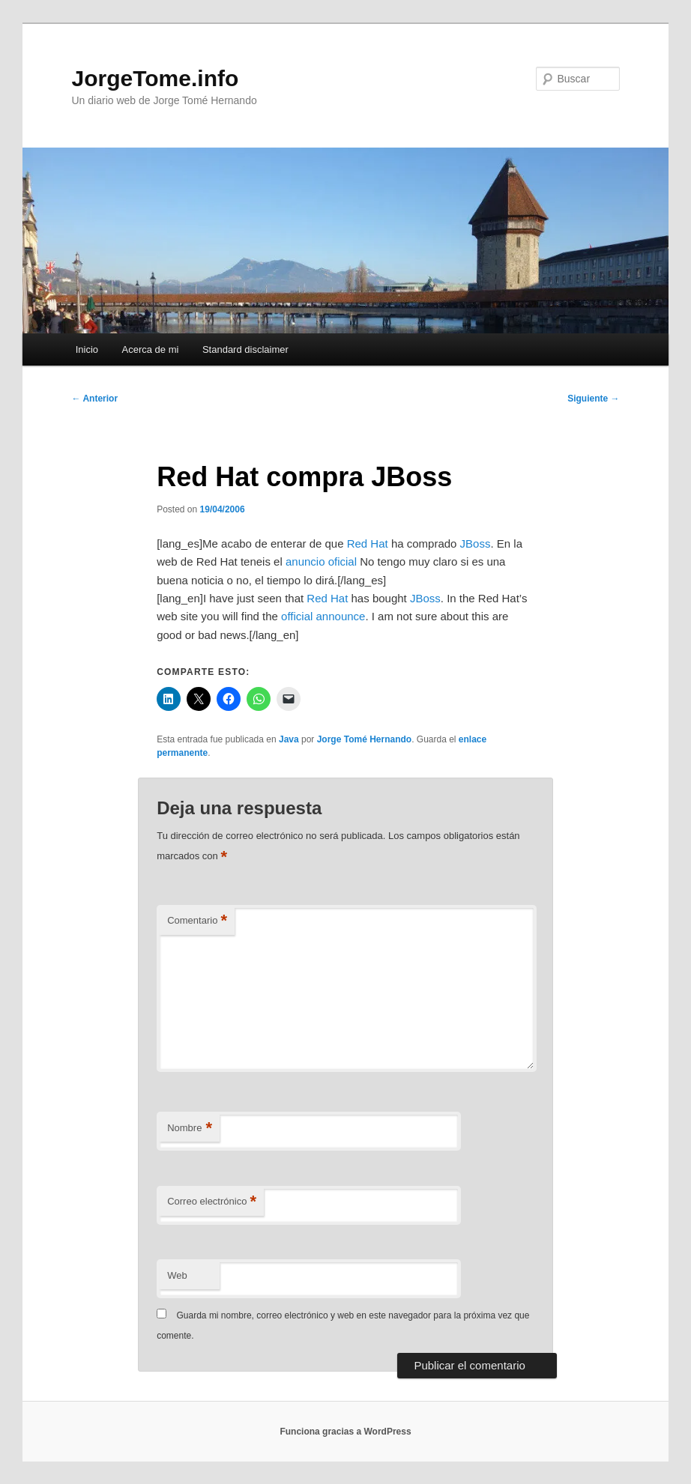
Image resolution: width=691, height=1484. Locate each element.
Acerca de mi (150, 349)
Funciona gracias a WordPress (345, 1431)
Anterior (95, 398)
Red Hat (367, 543)
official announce (323, 616)
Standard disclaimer (245, 349)
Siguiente (593, 398)
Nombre (189, 1128)
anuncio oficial (321, 561)
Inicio (87, 349)
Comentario (197, 921)
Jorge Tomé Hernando (364, 739)
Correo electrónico (211, 1202)
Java (289, 739)
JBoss (475, 543)
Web (177, 1275)
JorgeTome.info (155, 78)
